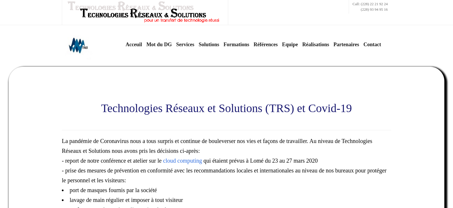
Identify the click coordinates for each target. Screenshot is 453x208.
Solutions (209, 44)
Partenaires (346, 44)
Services (185, 44)
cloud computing (182, 160)
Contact (372, 44)
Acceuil (134, 44)
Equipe (290, 44)
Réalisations (315, 44)
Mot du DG (159, 44)
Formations (236, 44)
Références (266, 44)
